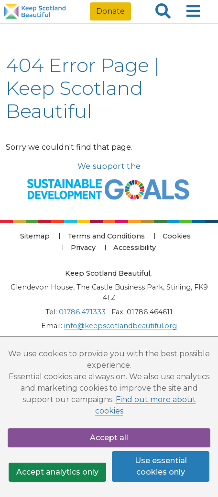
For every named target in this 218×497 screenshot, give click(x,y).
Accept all (109, 437)
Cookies (177, 236)
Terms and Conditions (106, 236)
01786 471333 (82, 312)
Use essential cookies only (161, 466)
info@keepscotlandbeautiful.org (120, 325)
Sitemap (35, 236)
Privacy (83, 247)
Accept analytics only (57, 471)
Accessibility (134, 247)
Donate (110, 11)
